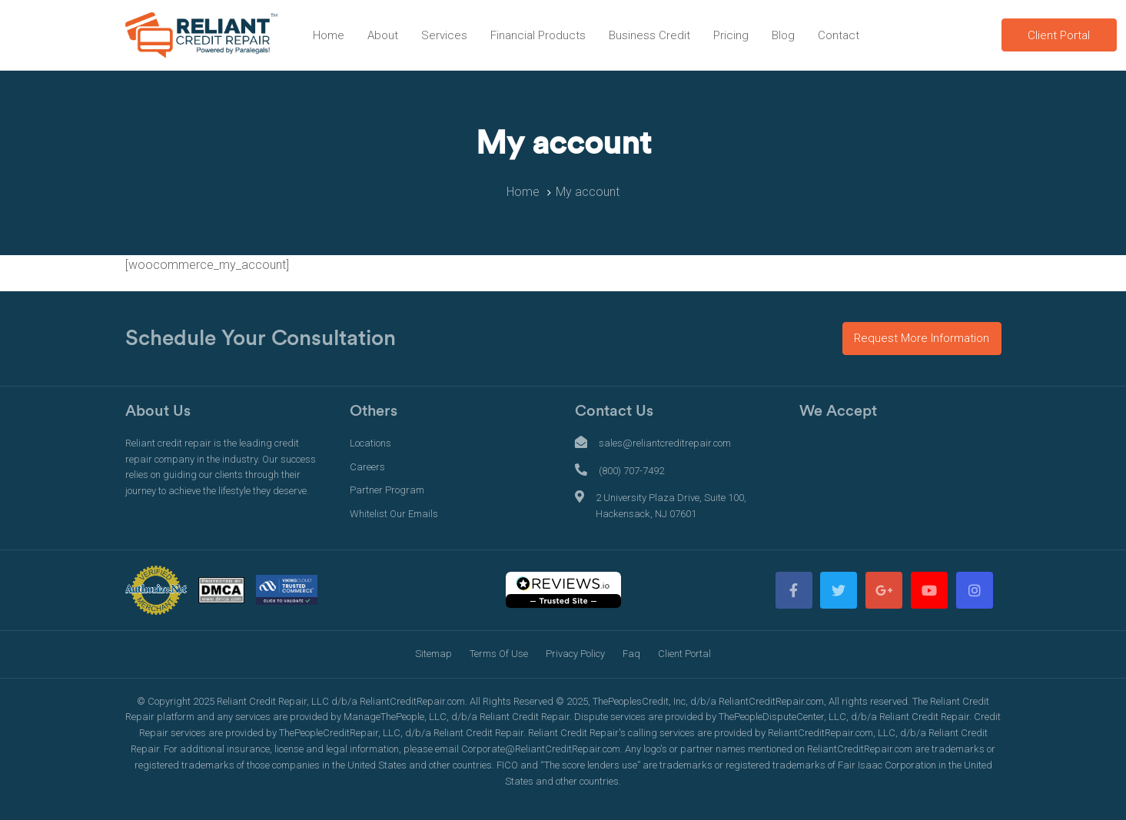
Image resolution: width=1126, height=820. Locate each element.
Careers (367, 467)
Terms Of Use (499, 653)
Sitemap (433, 653)
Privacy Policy (575, 653)
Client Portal (684, 653)
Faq (631, 653)
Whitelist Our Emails (394, 514)
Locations (370, 443)
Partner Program (387, 490)
